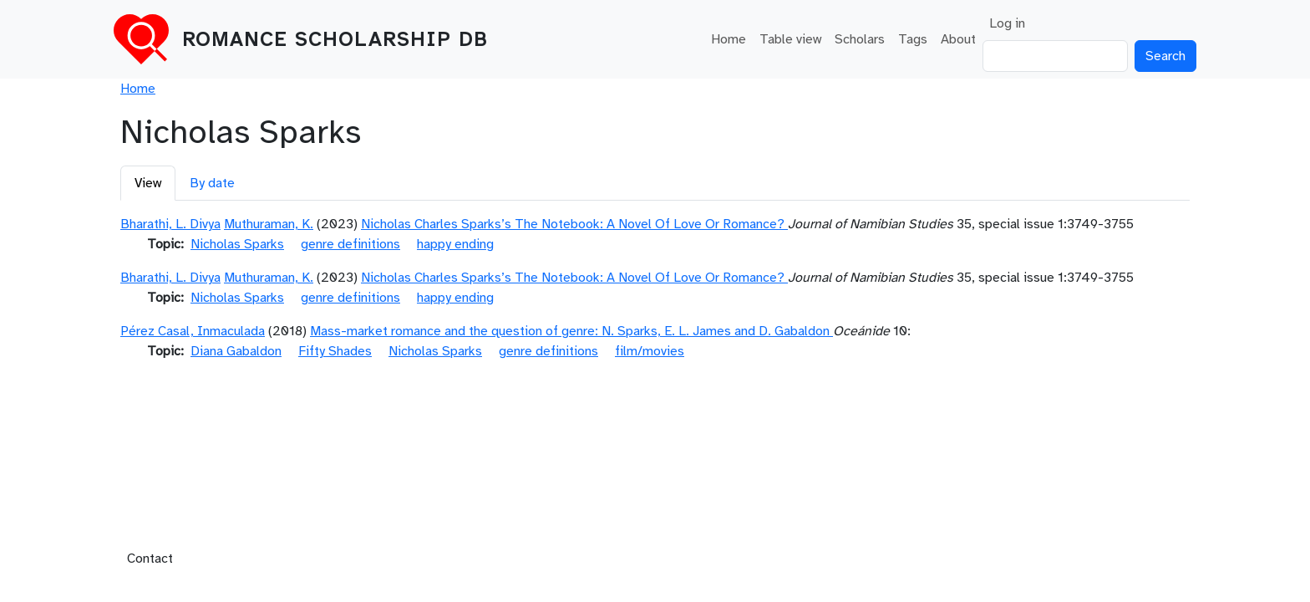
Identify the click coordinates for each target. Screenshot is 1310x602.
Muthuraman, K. (268, 224)
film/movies (649, 351)
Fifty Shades (335, 351)
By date (212, 183)
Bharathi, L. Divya (170, 224)
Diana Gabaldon (236, 351)
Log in (1007, 23)
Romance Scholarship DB (335, 39)
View (148, 183)
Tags (912, 39)
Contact (150, 558)
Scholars (860, 39)
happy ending (455, 244)
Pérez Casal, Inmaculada (192, 331)
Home (728, 39)
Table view (790, 39)
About (958, 39)
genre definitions (350, 244)
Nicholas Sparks (237, 244)
